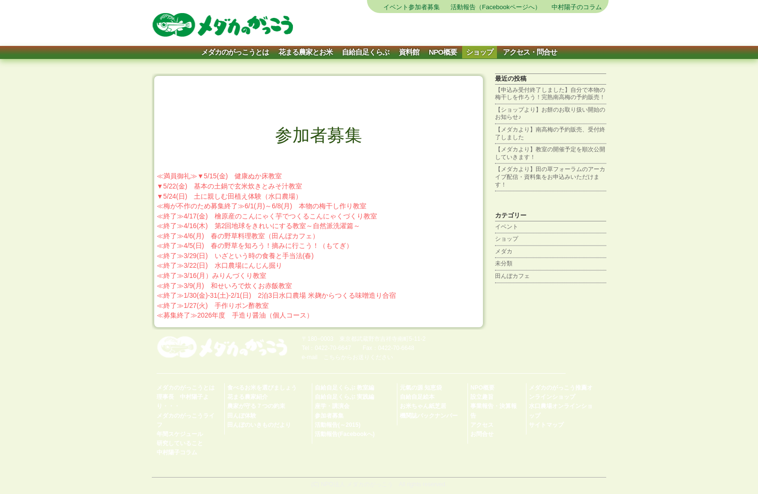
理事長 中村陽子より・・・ (183, 401)
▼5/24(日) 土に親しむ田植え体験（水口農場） (229, 196)
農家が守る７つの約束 (256, 406)
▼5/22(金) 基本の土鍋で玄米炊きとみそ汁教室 (229, 186)
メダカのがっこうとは (235, 52)
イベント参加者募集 (411, 7)
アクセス (482, 424)
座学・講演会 (332, 406)
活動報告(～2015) (338, 424)
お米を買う (476, 29)
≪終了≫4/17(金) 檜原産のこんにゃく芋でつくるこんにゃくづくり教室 (267, 216)
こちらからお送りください (358, 357)
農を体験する (438, 29)
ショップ (479, 52)
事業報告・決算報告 (493, 411)
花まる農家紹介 (247, 396)
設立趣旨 (482, 396)
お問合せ (482, 434)
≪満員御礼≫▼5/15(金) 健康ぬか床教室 (219, 176)
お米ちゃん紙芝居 (423, 406)
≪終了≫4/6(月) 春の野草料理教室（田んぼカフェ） (238, 236)
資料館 (409, 52)
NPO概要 (443, 52)
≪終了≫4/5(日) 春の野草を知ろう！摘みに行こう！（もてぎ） (255, 245)
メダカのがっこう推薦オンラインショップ (561, 392)
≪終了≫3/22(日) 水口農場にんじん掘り (219, 265)
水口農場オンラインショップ (561, 411)
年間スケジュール (180, 434)
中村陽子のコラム (577, 7)
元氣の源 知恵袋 (421, 387)
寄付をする (590, 29)
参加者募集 (329, 415)
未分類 (503, 263)
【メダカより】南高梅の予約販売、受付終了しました (550, 133)
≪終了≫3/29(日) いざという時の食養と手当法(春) (235, 256)
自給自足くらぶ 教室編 (344, 387)
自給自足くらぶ (365, 52)
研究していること (180, 443)
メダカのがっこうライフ (186, 420)
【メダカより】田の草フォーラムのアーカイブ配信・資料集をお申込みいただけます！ (550, 177)
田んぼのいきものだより (259, 424)
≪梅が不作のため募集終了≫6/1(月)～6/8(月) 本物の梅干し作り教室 (261, 206)
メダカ (503, 251)
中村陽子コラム (177, 452)
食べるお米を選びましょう (262, 387)
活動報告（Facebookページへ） (496, 7)
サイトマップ (400, 29)
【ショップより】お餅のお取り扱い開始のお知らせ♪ (550, 113)
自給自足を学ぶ (514, 29)
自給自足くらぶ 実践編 (344, 396)
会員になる (552, 29)
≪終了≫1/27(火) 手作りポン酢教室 (213, 305)
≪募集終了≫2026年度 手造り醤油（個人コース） (235, 315)
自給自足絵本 (417, 396)
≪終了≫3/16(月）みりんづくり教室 (211, 275)
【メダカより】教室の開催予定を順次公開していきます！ (550, 153)
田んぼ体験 (241, 415)
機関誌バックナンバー (429, 415)
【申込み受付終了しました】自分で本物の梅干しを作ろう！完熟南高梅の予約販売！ (550, 94)
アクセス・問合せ (530, 52)
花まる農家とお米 (305, 52)
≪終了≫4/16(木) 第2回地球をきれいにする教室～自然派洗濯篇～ (258, 226)
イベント (506, 226)
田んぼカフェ (512, 276)
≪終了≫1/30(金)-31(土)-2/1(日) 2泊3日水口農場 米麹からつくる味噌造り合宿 (276, 295)
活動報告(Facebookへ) (345, 434)
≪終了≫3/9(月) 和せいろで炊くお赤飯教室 (224, 286)
